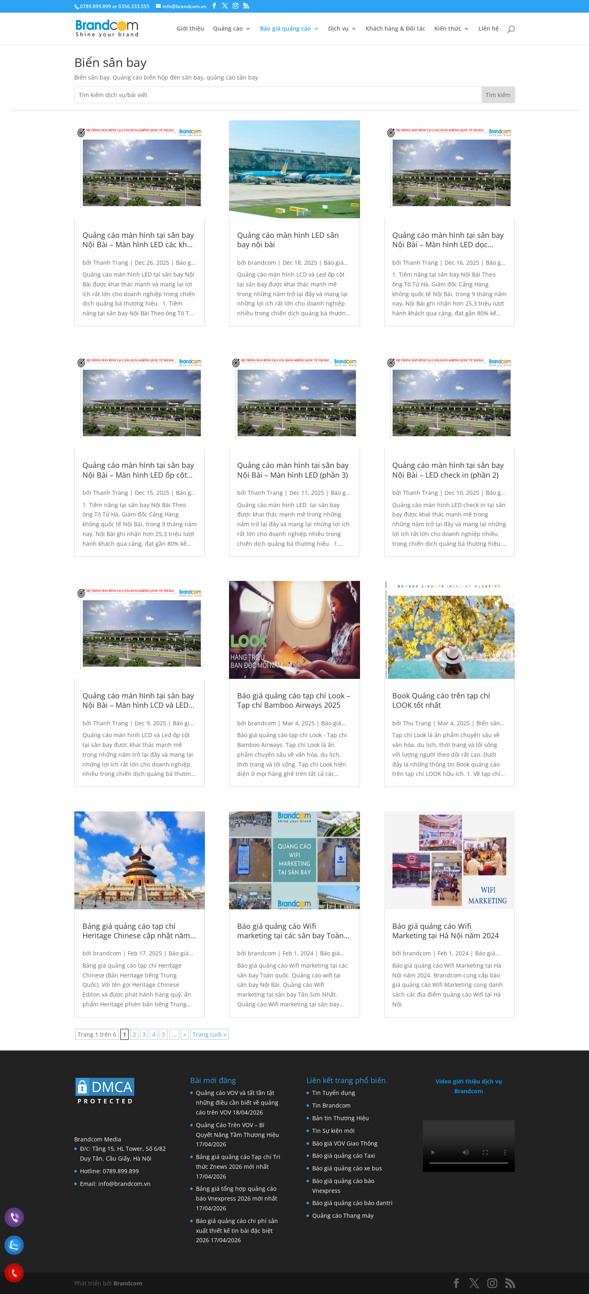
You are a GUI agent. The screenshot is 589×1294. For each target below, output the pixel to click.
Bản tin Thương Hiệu (340, 1118)
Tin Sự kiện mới (333, 1130)
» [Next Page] (184, 1034)
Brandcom (127, 1283)
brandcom (107, 953)
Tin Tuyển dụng (333, 1093)
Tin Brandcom (331, 1105)
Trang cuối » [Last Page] (209, 1034)
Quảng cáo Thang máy (342, 1215)
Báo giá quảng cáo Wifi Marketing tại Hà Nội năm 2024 (445, 931)
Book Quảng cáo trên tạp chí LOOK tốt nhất (441, 700)
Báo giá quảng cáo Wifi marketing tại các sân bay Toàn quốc (290, 931)
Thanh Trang (110, 262)
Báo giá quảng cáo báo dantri (352, 1203)
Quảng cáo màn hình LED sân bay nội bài (288, 239)
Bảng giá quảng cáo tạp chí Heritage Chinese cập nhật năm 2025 (136, 931)
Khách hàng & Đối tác (395, 29)
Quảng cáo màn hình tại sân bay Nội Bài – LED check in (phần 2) (448, 470)
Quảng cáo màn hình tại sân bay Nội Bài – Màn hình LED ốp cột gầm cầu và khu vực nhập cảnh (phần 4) (138, 470)
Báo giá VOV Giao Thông (345, 1143)
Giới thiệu (190, 29)
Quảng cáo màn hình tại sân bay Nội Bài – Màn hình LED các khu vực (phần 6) (138, 240)
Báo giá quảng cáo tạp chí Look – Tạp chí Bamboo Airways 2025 (293, 700)
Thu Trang (417, 723)
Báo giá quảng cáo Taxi (343, 1155)
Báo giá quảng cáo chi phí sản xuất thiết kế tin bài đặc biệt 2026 (237, 1230)
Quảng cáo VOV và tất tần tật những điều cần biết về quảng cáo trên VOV (237, 1102)
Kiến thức (447, 29)
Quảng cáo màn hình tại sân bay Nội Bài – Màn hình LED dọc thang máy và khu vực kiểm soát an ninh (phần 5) (448, 240)
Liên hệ (488, 29)
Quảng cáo (228, 29)
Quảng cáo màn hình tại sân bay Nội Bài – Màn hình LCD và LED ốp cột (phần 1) (138, 700)
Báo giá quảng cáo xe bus (347, 1168)
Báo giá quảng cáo (285, 29)
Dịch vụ (338, 29)
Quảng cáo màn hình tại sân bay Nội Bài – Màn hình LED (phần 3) (293, 470)
